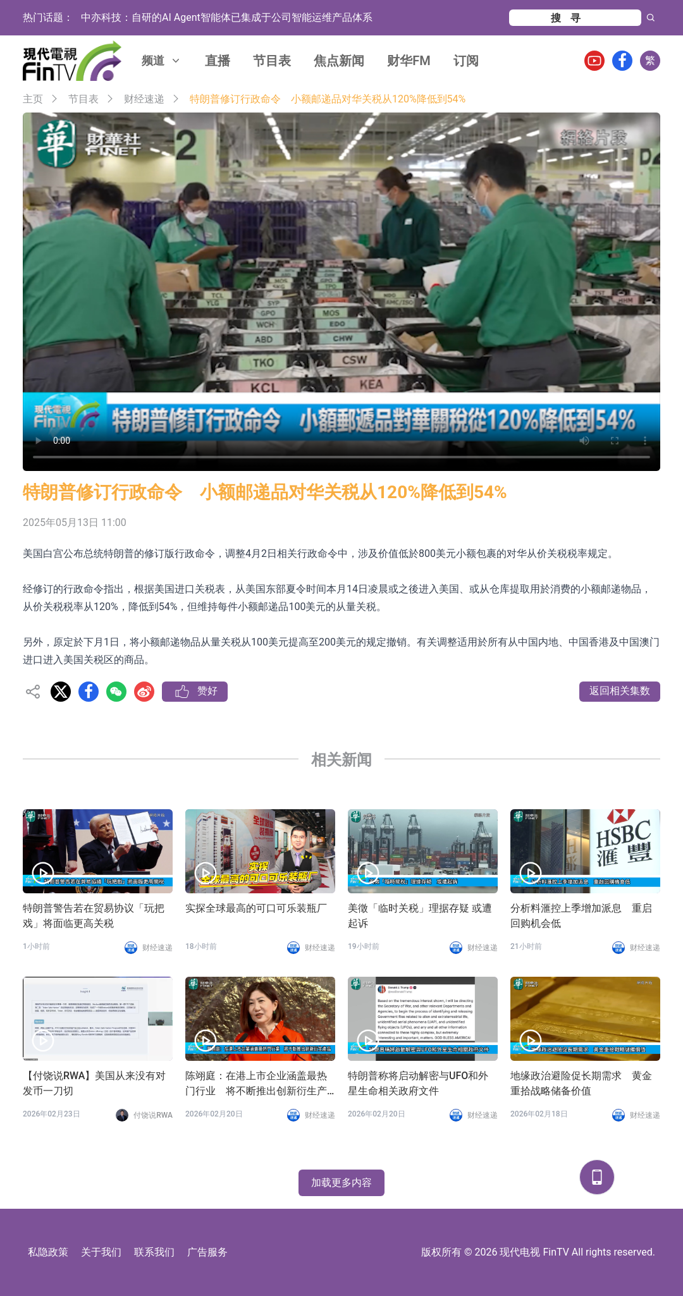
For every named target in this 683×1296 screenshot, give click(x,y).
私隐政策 (48, 1252)
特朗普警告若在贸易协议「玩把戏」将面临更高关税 (93, 915)
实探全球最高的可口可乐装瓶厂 (256, 908)
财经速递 (144, 99)
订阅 (466, 60)
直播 (217, 60)
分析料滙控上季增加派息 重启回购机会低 (581, 915)
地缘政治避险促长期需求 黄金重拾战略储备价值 (581, 1083)
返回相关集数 (619, 691)
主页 (33, 99)
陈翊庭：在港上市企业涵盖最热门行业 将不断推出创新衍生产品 (256, 1084)
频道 (162, 60)
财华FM (409, 60)
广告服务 (207, 1252)
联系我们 (154, 1252)
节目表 (272, 60)
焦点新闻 (339, 60)
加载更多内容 (341, 1183)
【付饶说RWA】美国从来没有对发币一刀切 (94, 1083)
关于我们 (101, 1252)
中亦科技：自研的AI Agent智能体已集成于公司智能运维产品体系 (226, 17)
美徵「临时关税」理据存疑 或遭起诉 (420, 915)
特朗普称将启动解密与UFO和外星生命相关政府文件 (418, 1083)
